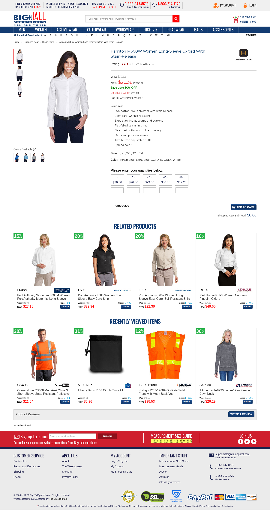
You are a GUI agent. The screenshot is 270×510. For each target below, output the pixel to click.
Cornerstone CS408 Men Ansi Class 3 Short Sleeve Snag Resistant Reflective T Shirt (43, 394)
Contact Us (20, 461)
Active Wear (67, 30)
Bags (198, 30)
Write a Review (145, 63)
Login (253, 5)
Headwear (175, 30)
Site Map (67, 471)
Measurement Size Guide (174, 461)
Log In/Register (119, 461)
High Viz (151, 30)
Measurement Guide (171, 466)
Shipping (19, 471)
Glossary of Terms (170, 482)
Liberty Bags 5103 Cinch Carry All (100, 390)
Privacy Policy (70, 476)
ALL (168, 35)
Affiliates (164, 476)
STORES (251, 35)
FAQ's (17, 476)
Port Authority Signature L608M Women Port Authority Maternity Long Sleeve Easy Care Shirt (43, 299)
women (41, 30)
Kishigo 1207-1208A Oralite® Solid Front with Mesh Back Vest (162, 392)
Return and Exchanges (27, 466)
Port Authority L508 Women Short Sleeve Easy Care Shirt (100, 297)
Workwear (125, 30)
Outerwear (96, 30)
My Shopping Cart (121, 471)
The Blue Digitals (58, 499)
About (65, 461)
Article (163, 471)
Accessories (223, 30)
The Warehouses (72, 466)
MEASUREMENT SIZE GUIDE (171, 438)
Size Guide (122, 205)
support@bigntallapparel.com (232, 454)
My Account (228, 5)
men (22, 30)
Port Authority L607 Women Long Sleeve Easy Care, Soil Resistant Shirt (164, 297)
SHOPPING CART (248, 17)
